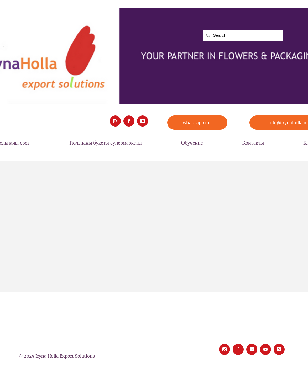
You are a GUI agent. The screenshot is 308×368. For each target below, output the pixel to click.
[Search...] (242, 35)
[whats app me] (197, 122)
